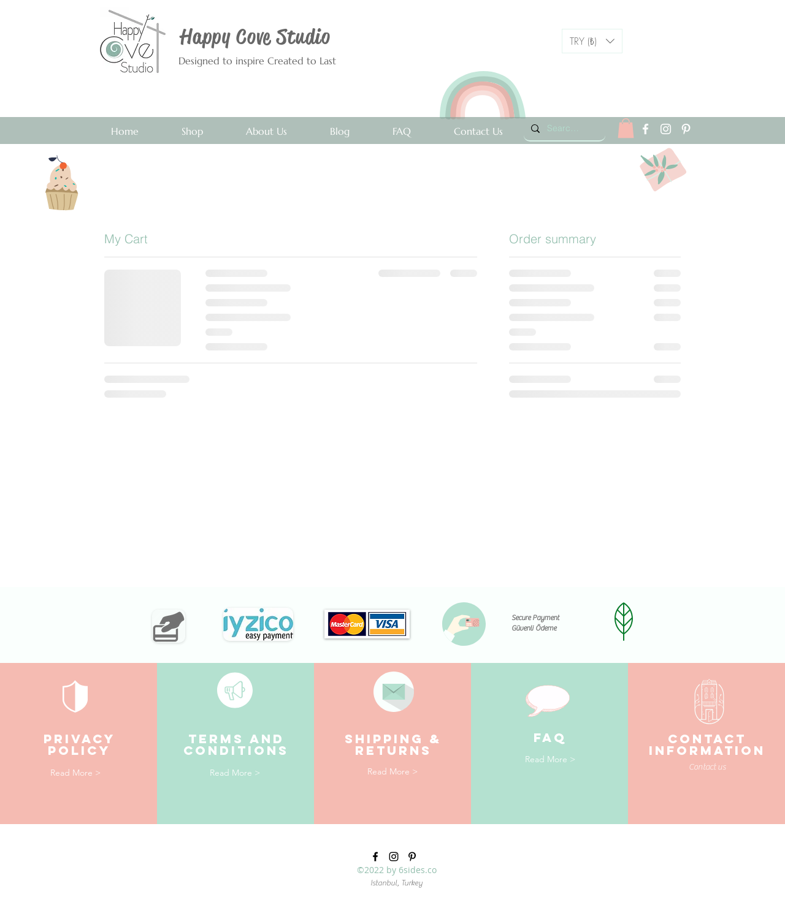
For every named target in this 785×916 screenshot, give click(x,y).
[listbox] (592, 41)
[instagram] (666, 129)
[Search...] (563, 128)
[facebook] (645, 129)
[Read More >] (75, 773)
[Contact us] (732, 767)
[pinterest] (686, 129)
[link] (626, 128)
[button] (592, 41)
